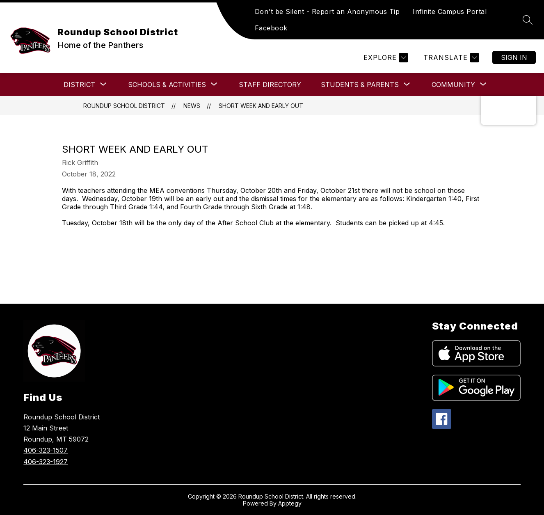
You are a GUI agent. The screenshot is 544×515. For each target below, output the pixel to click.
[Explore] (384, 58)
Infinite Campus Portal (450, 11)
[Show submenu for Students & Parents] (360, 84)
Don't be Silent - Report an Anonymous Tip (327, 11)
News (191, 105)
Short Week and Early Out (261, 105)
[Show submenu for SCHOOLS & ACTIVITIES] (167, 84)
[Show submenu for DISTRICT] (79, 84)
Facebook (271, 28)
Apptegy (290, 503)
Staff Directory (270, 84)
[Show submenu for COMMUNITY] (453, 84)
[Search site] (528, 20)
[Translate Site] (450, 58)
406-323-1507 (45, 450)
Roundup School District (124, 105)
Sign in (514, 57)
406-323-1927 (45, 462)
